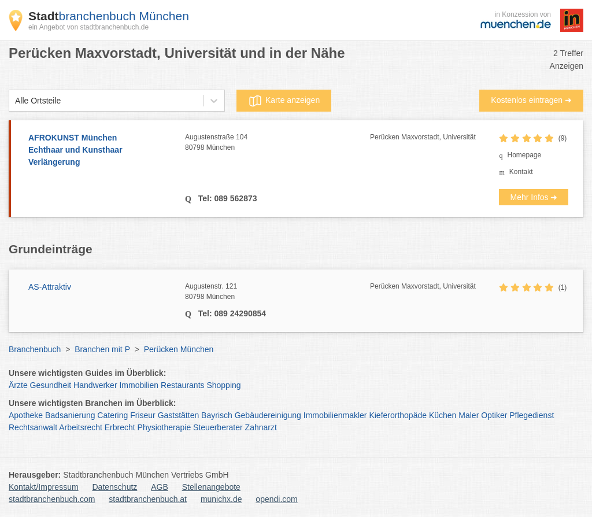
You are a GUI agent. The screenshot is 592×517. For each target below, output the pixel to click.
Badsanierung (70, 415)
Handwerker (95, 385)
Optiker (494, 415)
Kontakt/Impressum (44, 487)
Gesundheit (51, 385)
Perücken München (179, 349)
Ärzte (18, 385)
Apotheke (26, 415)
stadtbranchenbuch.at (148, 499)
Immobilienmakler (335, 415)
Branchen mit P (102, 349)
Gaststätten (178, 415)
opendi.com (276, 499)
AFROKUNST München (100, 150)
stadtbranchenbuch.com (52, 499)
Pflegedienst (531, 415)
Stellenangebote (211, 487)
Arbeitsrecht (80, 427)
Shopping (223, 385)
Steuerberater (218, 427)
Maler (468, 415)
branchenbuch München (108, 16)
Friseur (143, 415)
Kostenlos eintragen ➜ (531, 100)
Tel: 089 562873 (226, 198)
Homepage (524, 155)
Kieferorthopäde (398, 415)
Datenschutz (115, 487)
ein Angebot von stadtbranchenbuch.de (88, 27)
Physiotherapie (164, 427)
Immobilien (138, 385)
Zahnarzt (261, 427)
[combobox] (15, 101)
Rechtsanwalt (33, 427)
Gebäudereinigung (268, 415)
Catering (112, 415)
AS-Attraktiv (49, 286)
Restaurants (182, 385)
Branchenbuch (35, 349)
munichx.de (221, 499)
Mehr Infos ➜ (533, 197)
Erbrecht (120, 427)
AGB (159, 487)
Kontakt (521, 172)
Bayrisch (216, 415)
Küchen (442, 415)
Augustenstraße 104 (277, 143)
